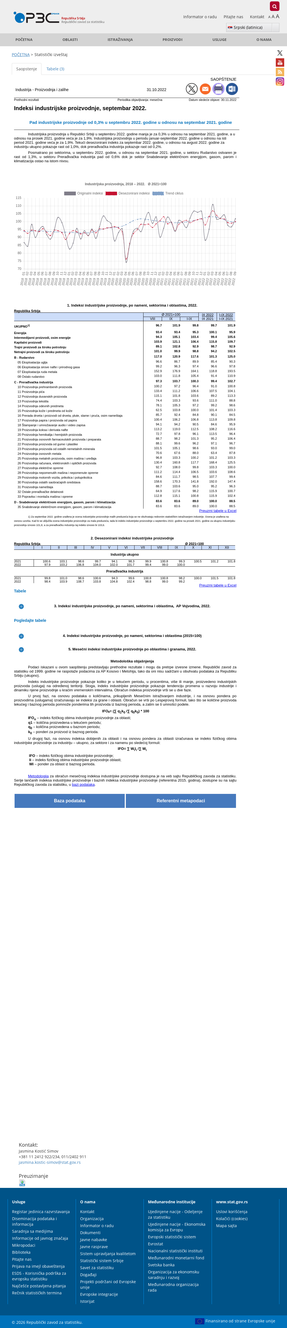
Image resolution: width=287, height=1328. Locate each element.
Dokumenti (90, 1232)
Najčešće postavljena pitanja (39, 1285)
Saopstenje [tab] (26, 68)
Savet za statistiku (97, 1267)
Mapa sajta (226, 1225)
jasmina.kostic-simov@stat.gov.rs (50, 1162)
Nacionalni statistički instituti (175, 1250)
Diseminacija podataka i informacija (34, 1221)
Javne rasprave (94, 1246)
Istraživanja (120, 39)
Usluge (219, 39)
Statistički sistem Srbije (102, 1260)
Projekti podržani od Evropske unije (108, 1284)
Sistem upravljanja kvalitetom (108, 1253)
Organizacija (92, 1218)
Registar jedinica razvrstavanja (41, 1211)
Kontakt (257, 16)
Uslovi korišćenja (231, 1211)
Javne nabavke (93, 1239)
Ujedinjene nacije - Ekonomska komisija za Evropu (176, 1227)
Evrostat (155, 1243)
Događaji (88, 1274)
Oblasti (70, 39)
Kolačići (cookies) (231, 1218)
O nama (264, 39)
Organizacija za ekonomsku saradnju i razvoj (173, 1274)
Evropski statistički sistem (172, 1236)
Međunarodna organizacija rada (173, 1287)
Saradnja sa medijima (32, 1231)
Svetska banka (161, 1264)
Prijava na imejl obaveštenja (38, 1266)
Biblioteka (21, 1252)
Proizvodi (172, 39)
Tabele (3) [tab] (55, 68)
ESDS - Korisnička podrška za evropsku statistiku (39, 1276)
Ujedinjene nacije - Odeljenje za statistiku (175, 1214)
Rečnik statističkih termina (37, 1292)
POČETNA (24, 39)
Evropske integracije (99, 1294)
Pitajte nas (234, 16)
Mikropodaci (23, 1245)
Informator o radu (200, 16)
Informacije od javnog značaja (40, 1238)
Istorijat (87, 1301)
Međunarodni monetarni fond (176, 1257)
